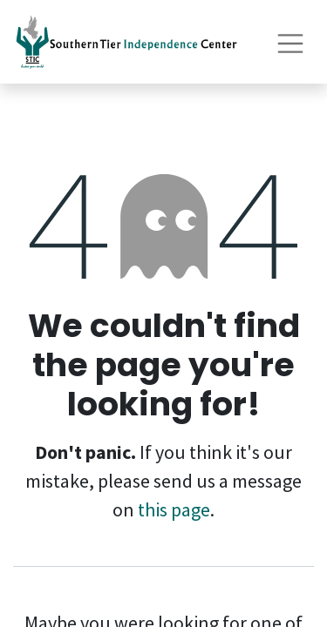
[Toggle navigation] (290, 41)
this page (174, 509)
